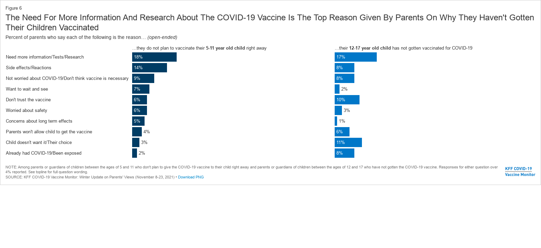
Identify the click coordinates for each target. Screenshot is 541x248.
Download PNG (191, 177)
